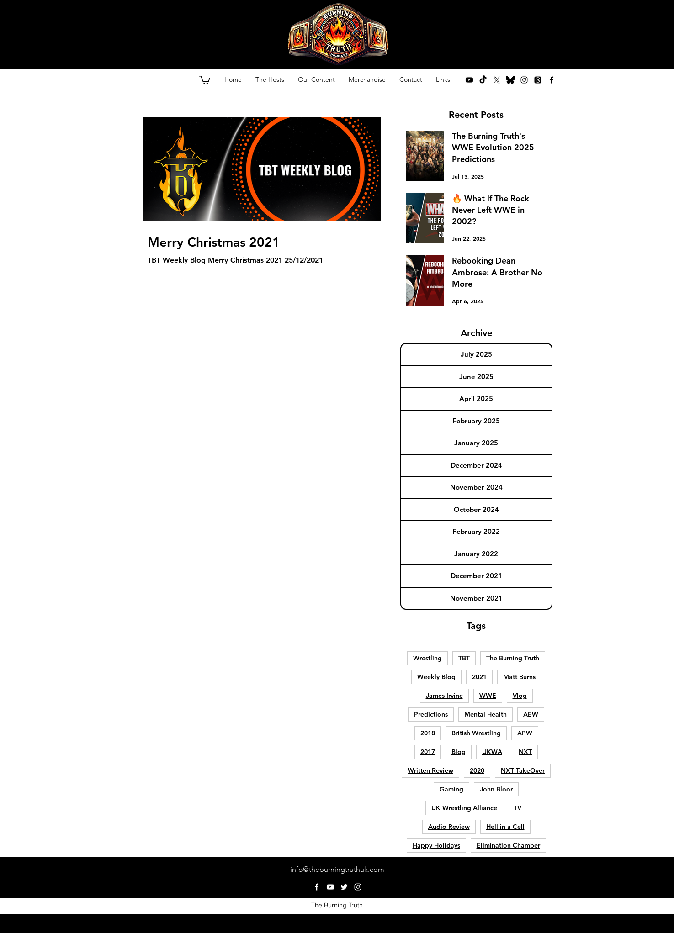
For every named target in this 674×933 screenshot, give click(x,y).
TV (517, 808)
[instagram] (524, 79)
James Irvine (444, 695)
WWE (487, 695)
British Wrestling (476, 733)
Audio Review (449, 826)
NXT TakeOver (523, 770)
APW (524, 733)
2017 (427, 752)
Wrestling (427, 658)
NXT (525, 752)
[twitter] (496, 79)
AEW (530, 714)
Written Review (430, 770)
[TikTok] (483, 79)
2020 (477, 770)
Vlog (520, 695)
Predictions (431, 714)
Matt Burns (519, 677)
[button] (204, 79)
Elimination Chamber (508, 845)
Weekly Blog (436, 677)
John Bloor (496, 789)
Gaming (451, 789)
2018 (427, 733)
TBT (464, 658)
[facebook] (551, 79)
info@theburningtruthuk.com (337, 869)
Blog (458, 752)
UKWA (492, 752)
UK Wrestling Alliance (464, 808)
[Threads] (537, 79)
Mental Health (485, 714)
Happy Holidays (436, 845)
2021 (479, 677)
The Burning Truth (512, 658)
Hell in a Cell (505, 826)
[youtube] (469, 79)
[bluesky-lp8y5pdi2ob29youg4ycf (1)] (510, 79)
